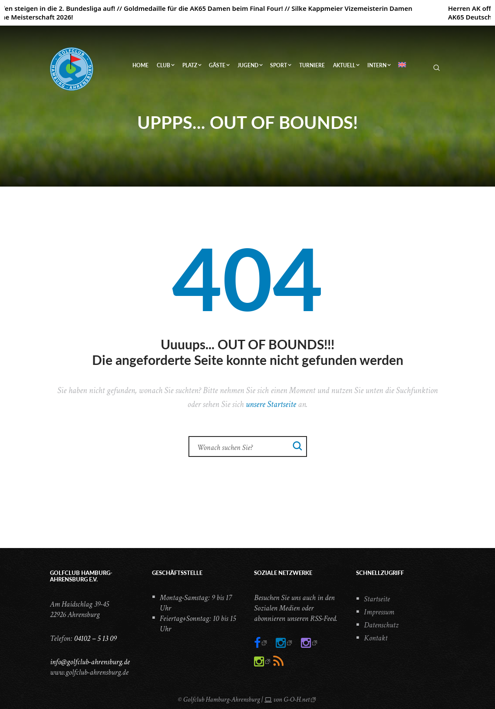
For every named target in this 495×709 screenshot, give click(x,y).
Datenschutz (381, 625)
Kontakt (375, 638)
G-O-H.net (297, 699)
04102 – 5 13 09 (95, 638)
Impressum (379, 612)
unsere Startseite (271, 404)
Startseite (377, 599)
